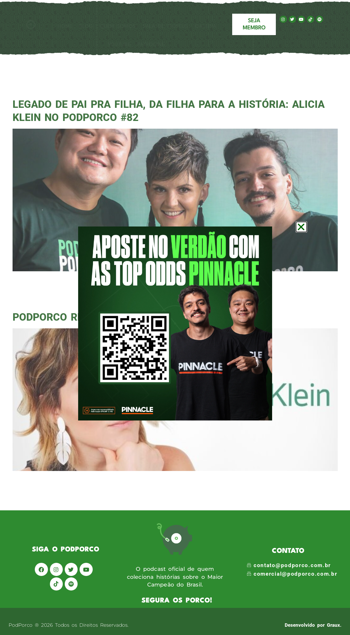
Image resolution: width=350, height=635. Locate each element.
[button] (301, 227)
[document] (175, 317)
